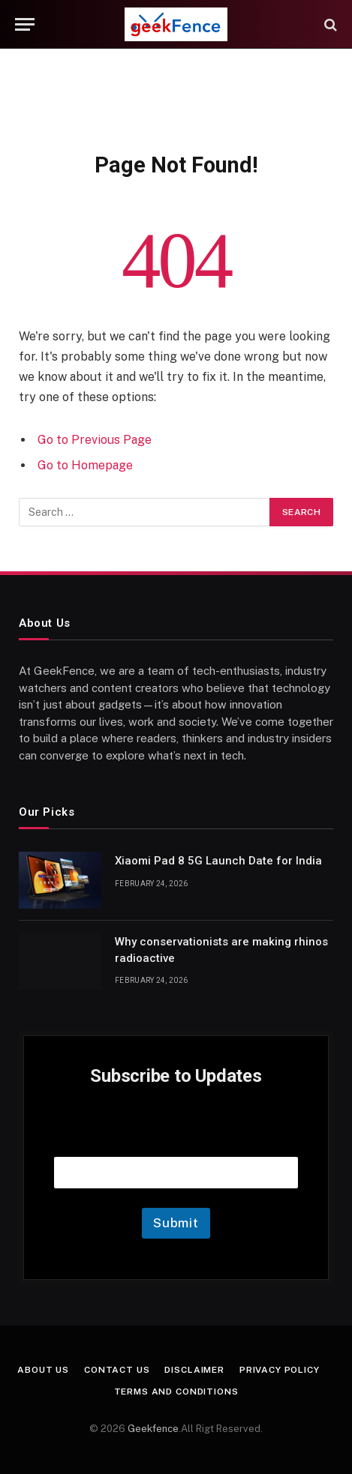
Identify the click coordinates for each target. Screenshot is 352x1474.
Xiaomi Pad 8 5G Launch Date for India (218, 860)
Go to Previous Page (95, 440)
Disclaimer (194, 1370)
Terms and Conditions (176, 1391)
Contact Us (116, 1370)
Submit (176, 1222)
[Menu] (25, 24)
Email (176, 1138)
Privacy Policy (279, 1370)
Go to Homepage (85, 465)
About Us (43, 1370)
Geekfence (153, 1428)
